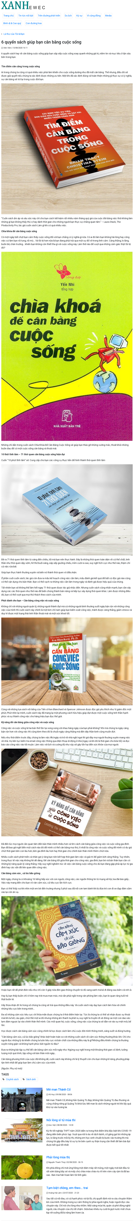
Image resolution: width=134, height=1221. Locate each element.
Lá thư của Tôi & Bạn (14, 34)
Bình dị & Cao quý (12, 23)
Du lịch (68, 15)
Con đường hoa (34, 23)
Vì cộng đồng (94, 15)
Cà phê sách (12, 1079)
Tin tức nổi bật (25, 15)
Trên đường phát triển (49, 15)
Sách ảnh (31, 1079)
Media (108, 15)
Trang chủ (8, 15)
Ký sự (79, 15)
